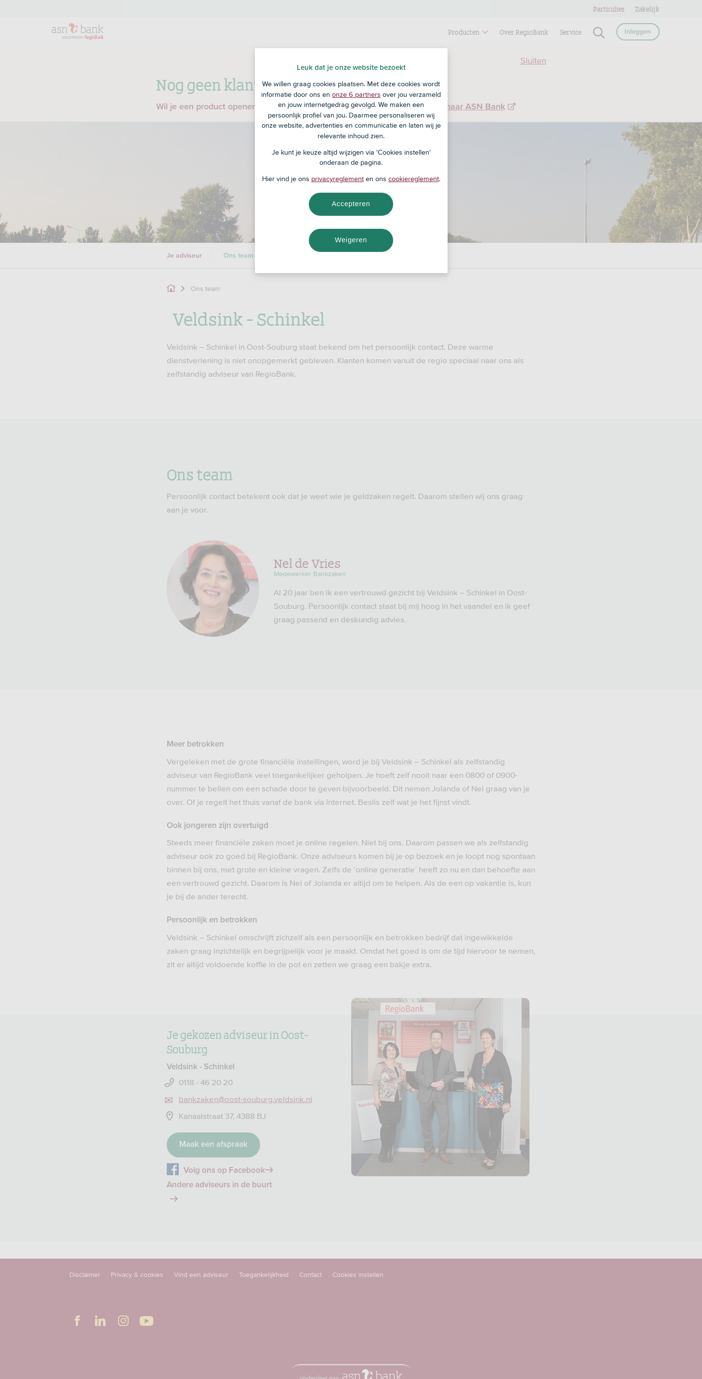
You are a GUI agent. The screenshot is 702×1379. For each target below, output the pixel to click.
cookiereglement (413, 179)
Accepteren (351, 204)
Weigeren (351, 240)
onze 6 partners (356, 94)
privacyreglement (337, 179)
